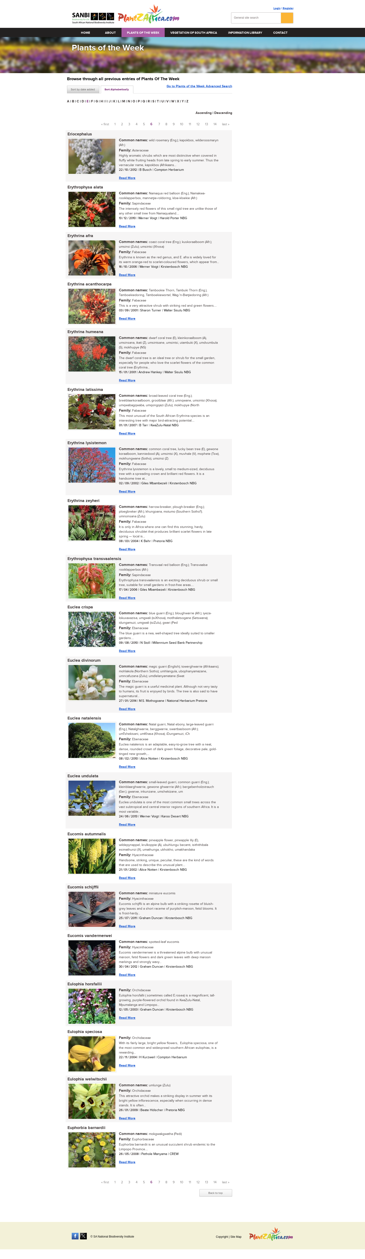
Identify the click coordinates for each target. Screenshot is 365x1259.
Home (85, 33)
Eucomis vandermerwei (89, 941)
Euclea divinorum (83, 664)
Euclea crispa (79, 610)
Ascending (204, 113)
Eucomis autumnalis (86, 838)
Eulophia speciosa (84, 1038)
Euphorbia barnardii (86, 1134)
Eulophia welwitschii (86, 1085)
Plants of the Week (143, 33)
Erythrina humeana (85, 333)
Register (288, 8)
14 (215, 124)
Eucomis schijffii (82, 892)
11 (190, 124)
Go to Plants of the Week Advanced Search (199, 89)
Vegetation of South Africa (193, 33)
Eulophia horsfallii (84, 990)
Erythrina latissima (85, 391)
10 (181, 124)
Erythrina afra (80, 236)
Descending (223, 113)
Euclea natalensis (84, 722)
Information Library (245, 33)
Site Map (235, 1236)
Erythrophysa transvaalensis (94, 561)
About (110, 33)
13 (206, 124)
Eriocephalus (79, 134)
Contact (280, 33)
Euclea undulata (82, 780)
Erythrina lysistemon (86, 445)
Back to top (215, 1200)
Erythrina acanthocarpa (89, 285)
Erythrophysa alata (85, 187)
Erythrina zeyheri (83, 503)
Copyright (222, 1236)
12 (198, 124)
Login (277, 8)
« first (105, 124)
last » (225, 124)
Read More (126, 178)
